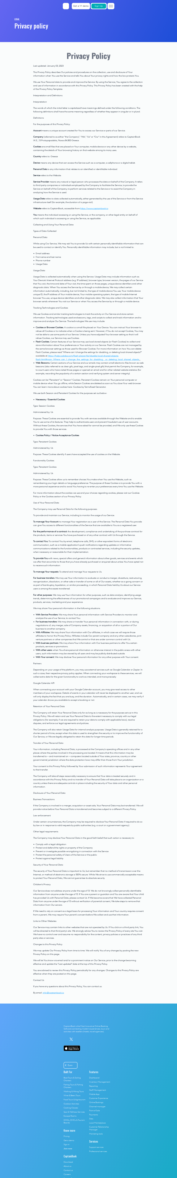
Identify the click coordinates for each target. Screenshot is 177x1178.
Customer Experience (113, 1041)
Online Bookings (111, 1045)
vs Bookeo (137, 1079)
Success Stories (140, 1037)
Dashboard (109, 1020)
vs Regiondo (138, 1062)
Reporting (108, 1028)
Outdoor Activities (81, 1041)
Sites (106, 1061)
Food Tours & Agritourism (85, 1037)
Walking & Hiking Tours (84, 1028)
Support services (111, 1087)
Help (135, 1045)
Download (138, 1020)
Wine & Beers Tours (82, 1032)
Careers (136, 1032)
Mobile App (109, 1037)
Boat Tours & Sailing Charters (86, 1020)
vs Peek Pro (138, 1095)
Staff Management (112, 1032)
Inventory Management (114, 1024)
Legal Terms (79, 1152)
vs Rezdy (137, 1087)
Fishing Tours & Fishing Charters (87, 1024)
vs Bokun (137, 1067)
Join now (78, 1083)
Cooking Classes (81, 1045)
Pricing (77, 1071)
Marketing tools (110, 1073)
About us (137, 1024)
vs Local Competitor (142, 1103)
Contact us (138, 1028)
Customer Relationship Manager (118, 1069)
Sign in (77, 1079)
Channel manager (112, 1049)
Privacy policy (92, 1152)
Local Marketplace (112, 1065)
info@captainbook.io (53, 993)
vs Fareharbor (139, 1058)
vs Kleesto (137, 1083)
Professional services (113, 1091)
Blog (135, 1041)
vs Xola (136, 1091)
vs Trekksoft (138, 1071)
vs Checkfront (139, 1099)
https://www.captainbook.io (94, 208)
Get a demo (79, 1075)
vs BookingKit (139, 1075)
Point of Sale (109, 1053)
